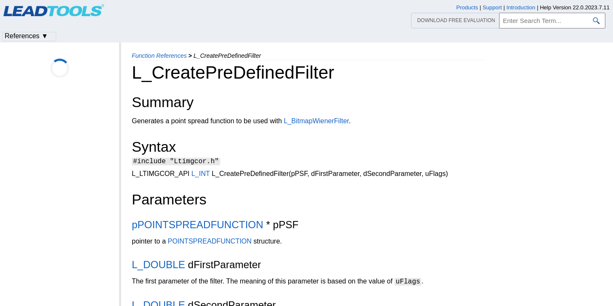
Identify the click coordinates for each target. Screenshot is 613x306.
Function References (159, 55)
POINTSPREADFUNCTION (210, 242)
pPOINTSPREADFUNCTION (197, 226)
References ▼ (26, 36)
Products (467, 7)
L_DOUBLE (158, 266)
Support (492, 7)
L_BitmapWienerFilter (316, 121)
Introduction (520, 7)
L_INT (200, 174)
